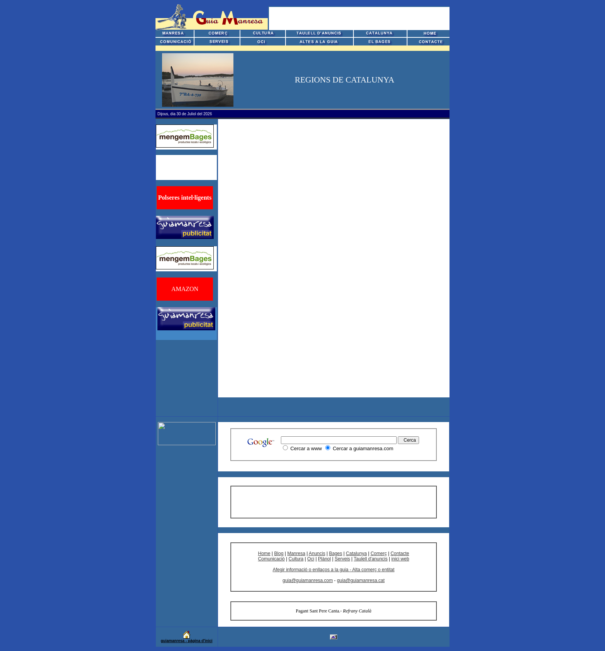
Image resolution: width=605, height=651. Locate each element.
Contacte (399, 553)
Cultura (296, 559)
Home (264, 553)
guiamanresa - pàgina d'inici (186, 641)
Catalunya (356, 553)
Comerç (378, 553)
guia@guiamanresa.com (307, 580)
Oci (310, 559)
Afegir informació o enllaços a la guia (311, 569)
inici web (400, 559)
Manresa (296, 553)
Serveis (342, 559)
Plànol (324, 559)
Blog (279, 553)
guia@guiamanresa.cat (361, 580)
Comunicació (271, 559)
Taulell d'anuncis (371, 559)
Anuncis (317, 553)
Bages (335, 553)
